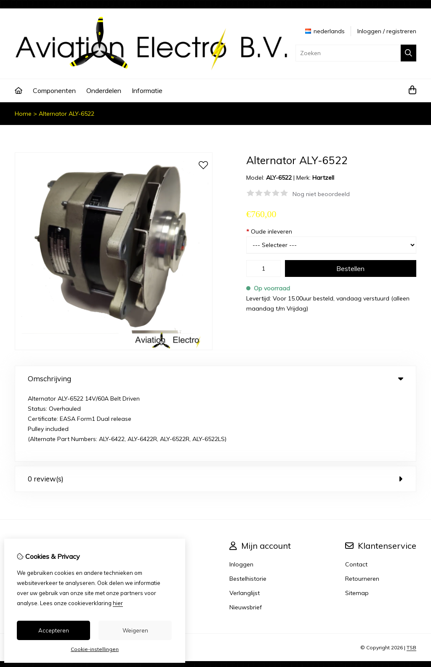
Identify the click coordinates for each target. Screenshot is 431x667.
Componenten (54, 90)
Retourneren (362, 509)
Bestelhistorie (247, 509)
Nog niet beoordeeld (321, 194)
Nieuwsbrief (245, 537)
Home (23, 113)
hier (118, 603)
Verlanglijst (244, 523)
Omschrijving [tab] (215, 378)
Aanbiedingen (156, 509)
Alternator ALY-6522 (66, 113)
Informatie (147, 90)
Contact (356, 494)
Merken (147, 494)
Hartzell (323, 177)
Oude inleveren (269, 231)
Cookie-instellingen (95, 649)
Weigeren (135, 630)
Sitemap (357, 523)
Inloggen (369, 31)
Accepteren (53, 630)
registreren (401, 31)
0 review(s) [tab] (215, 408)
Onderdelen (103, 90)
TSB (411, 577)
